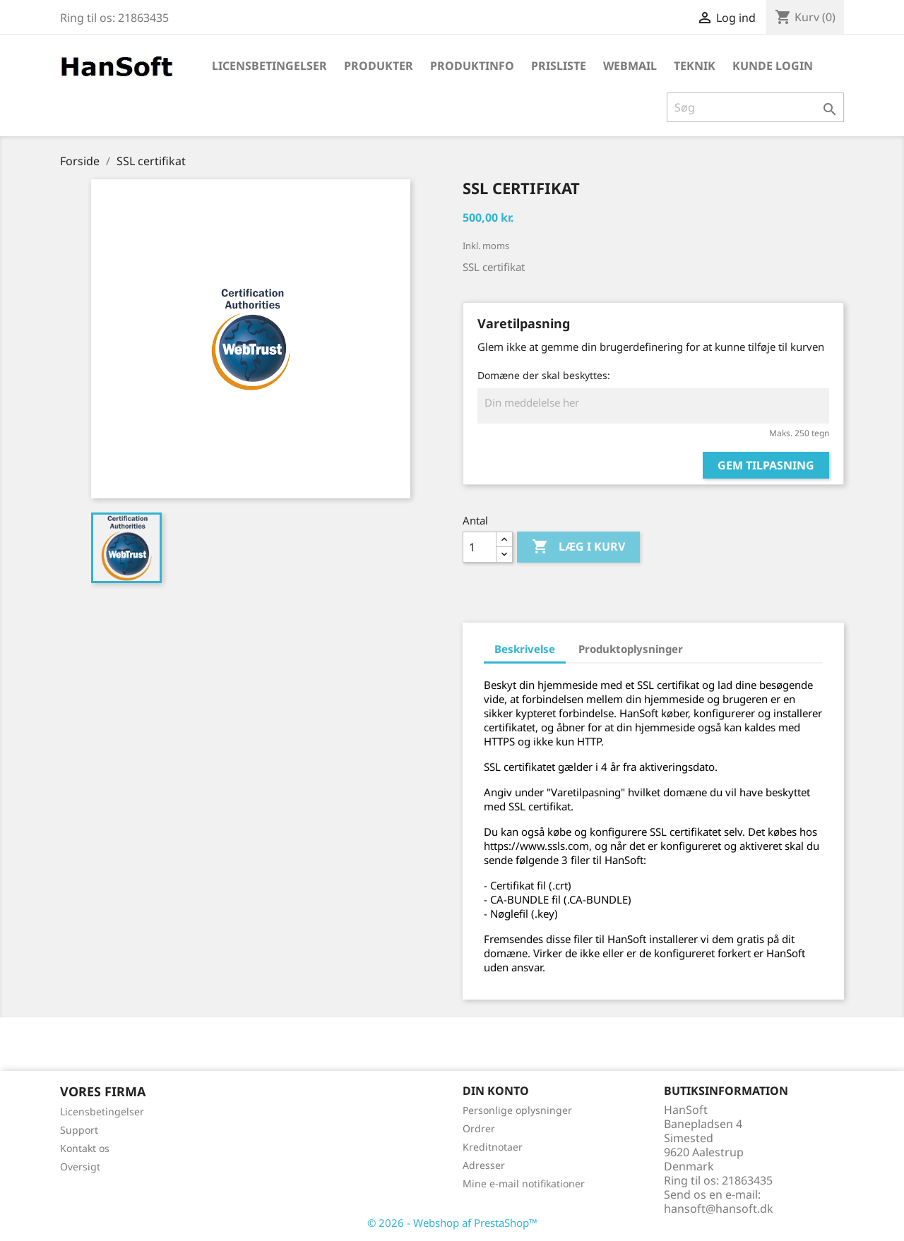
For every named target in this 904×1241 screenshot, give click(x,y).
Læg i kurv (578, 547)
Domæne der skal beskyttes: (543, 375)
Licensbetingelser (269, 65)
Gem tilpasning (766, 465)
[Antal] (479, 547)
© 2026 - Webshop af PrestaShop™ (452, 1223)
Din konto (496, 1090)
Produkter (378, 65)
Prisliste (558, 65)
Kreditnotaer (493, 1146)
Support (79, 1130)
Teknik (694, 65)
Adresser (484, 1165)
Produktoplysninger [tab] (630, 649)
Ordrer (479, 1128)
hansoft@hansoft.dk (718, 1208)
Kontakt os (84, 1148)
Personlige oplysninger (517, 1110)
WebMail (630, 65)
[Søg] (755, 107)
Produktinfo (472, 65)
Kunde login (772, 65)
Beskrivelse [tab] (524, 649)
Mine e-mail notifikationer (524, 1183)
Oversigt (80, 1166)
